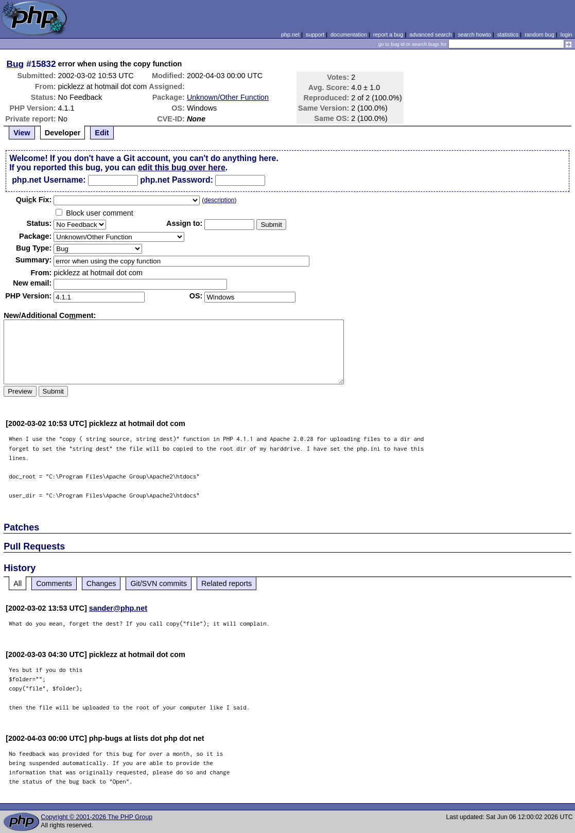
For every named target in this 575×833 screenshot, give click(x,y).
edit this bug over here (181, 167)
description (219, 200)
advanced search (430, 34)
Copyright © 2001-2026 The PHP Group (96, 817)
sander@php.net (118, 608)
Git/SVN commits (158, 583)
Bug (15, 64)
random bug (539, 34)
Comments (54, 583)
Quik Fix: (34, 200)
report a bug (388, 34)
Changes (101, 583)
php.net (290, 34)
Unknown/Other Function (228, 97)
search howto (474, 34)
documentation (348, 34)
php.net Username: (48, 179)
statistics (507, 34)
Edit (102, 133)
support (315, 34)
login (566, 34)
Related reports (226, 583)
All (17, 583)
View (21, 133)
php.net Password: (176, 179)
